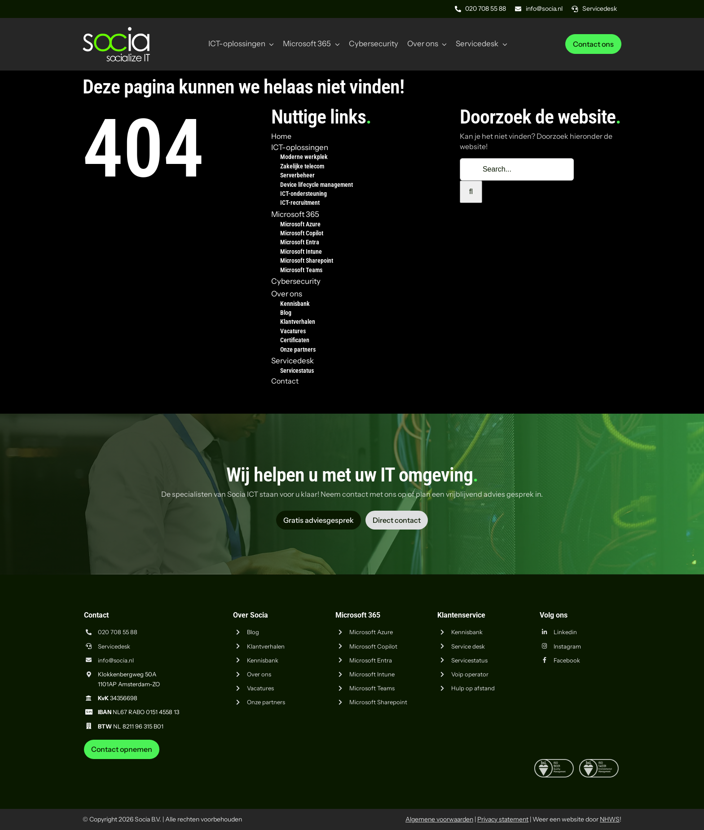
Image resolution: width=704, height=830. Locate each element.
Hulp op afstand (473, 688)
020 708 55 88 (117, 632)
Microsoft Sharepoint (378, 702)
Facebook (567, 660)
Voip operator (469, 674)
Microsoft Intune (372, 674)
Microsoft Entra (370, 660)
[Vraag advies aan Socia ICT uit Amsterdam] (318, 520)
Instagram (567, 646)
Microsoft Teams (372, 688)
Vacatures (260, 688)
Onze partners (266, 702)
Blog (253, 632)
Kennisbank (262, 660)
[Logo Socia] (116, 30)
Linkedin (565, 632)
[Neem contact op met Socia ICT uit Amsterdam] (121, 749)
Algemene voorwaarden (439, 819)
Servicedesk (114, 646)
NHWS (610, 819)
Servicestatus (469, 660)
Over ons (259, 674)
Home (281, 136)
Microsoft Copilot (373, 646)
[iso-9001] (554, 762)
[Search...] (517, 169)
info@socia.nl (116, 660)
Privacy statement (502, 819)
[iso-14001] (598, 762)
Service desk (468, 646)
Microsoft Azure (371, 632)
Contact (285, 380)
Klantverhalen (266, 646)
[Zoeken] (471, 192)
